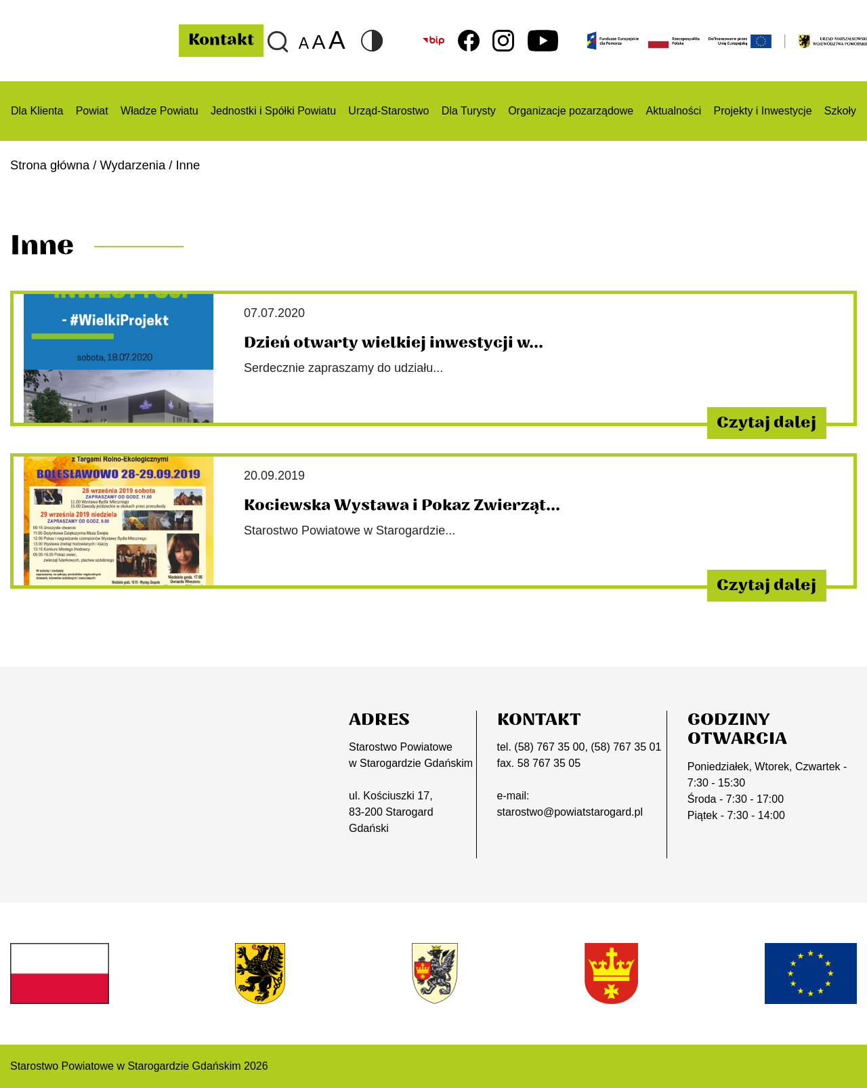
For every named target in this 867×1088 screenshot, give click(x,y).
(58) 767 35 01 (626, 747)
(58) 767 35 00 (549, 747)
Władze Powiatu (159, 111)
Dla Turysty (469, 111)
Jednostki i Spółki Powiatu (273, 111)
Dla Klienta (37, 111)
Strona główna (49, 165)
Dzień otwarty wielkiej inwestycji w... (393, 342)
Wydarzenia (133, 165)
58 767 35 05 (548, 763)
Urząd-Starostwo (388, 111)
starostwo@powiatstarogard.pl (570, 812)
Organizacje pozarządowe (570, 111)
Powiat (92, 111)
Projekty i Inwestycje (763, 111)
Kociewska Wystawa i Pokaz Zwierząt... (402, 505)
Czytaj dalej (766, 423)
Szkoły (840, 111)
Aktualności (673, 111)
